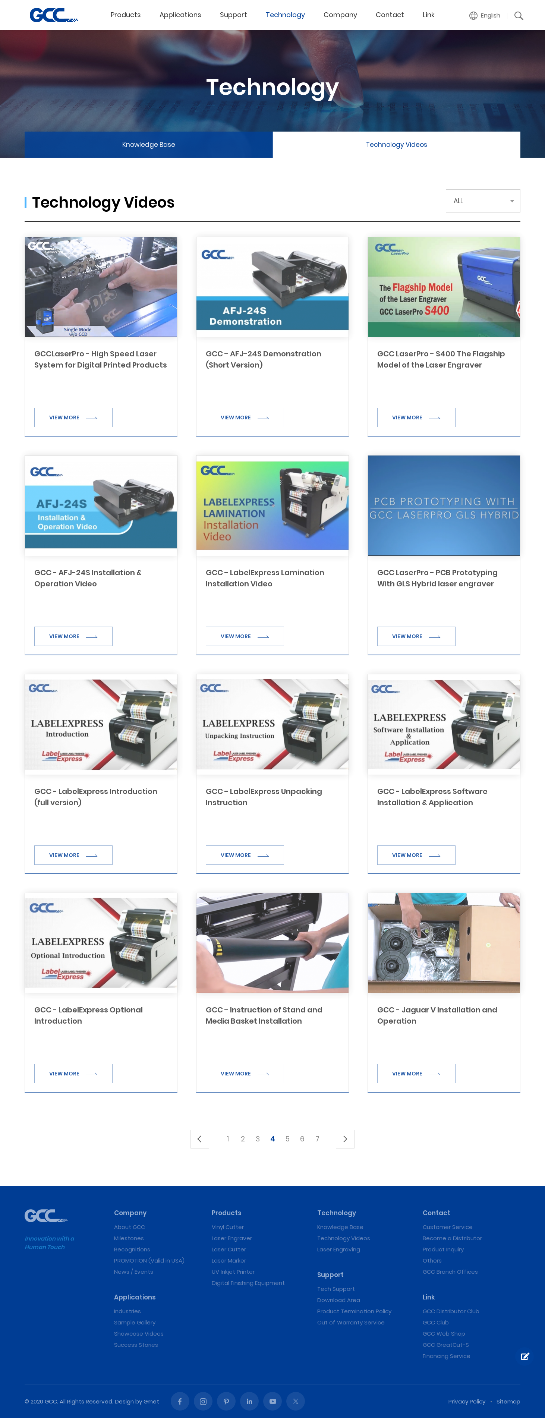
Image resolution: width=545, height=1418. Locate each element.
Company (340, 14)
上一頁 (199, 1139)
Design (124, 1401)
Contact (390, 14)
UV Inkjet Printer (233, 1272)
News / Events (133, 1272)
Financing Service (446, 1356)
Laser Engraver (232, 1238)
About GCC (129, 1227)
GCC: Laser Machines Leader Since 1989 (54, 14)
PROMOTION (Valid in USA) (149, 1260)
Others (432, 1260)
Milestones (129, 1238)
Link (429, 14)
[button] (485, 15)
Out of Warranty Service (351, 1322)
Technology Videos (396, 144)
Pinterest (226, 1401)
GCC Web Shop (444, 1333)
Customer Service (448, 1227)
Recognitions (132, 1249)
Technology (285, 14)
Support (233, 14)
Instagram (203, 1401)
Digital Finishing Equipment (248, 1283)
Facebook (180, 1401)
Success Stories (136, 1345)
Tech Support (336, 1289)
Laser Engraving (338, 1249)
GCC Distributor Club (451, 1311)
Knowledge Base (148, 144)
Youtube (272, 1401)
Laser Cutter (229, 1249)
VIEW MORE (73, 417)
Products (126, 14)
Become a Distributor (452, 1238)
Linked (249, 1401)
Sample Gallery (134, 1322)
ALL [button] (458, 200)
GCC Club (436, 1322)
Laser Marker (229, 1260)
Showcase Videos (139, 1333)
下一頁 (345, 1139)
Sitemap (508, 1401)
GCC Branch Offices (450, 1272)
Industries (127, 1311)
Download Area (338, 1300)
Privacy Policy (466, 1401)
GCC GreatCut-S (446, 1345)
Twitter (295, 1401)
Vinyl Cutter (228, 1227)
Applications (180, 14)
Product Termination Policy (354, 1311)
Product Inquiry (443, 1249)
